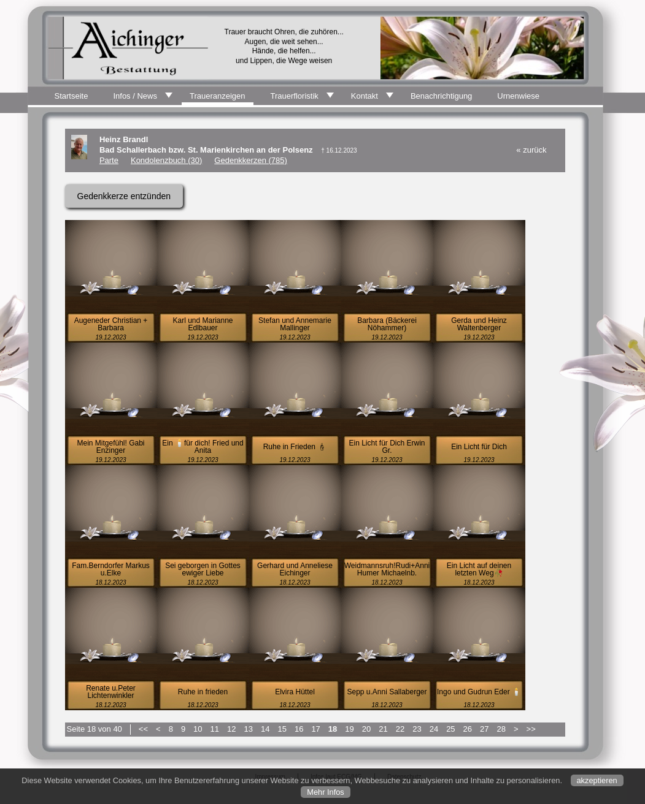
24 (434, 729)
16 (299, 729)
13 (248, 729)
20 (366, 729)
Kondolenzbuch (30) (166, 160)
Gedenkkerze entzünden (124, 196)
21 (383, 729)
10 (197, 729)
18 (332, 729)
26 (467, 729)
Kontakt (364, 95)
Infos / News (135, 95)
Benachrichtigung (441, 95)
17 (315, 729)
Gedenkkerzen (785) (250, 160)
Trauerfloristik (295, 95)
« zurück (531, 149)
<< (143, 729)
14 (265, 729)
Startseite (71, 95)
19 (349, 729)
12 (231, 729)
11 (214, 729)
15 (281, 729)
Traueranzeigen (217, 95)
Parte (108, 160)
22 (400, 729)
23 (416, 729)
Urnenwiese (518, 95)
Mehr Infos (325, 792)
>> (531, 729)
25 (450, 729)
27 (484, 729)
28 (501, 729)
